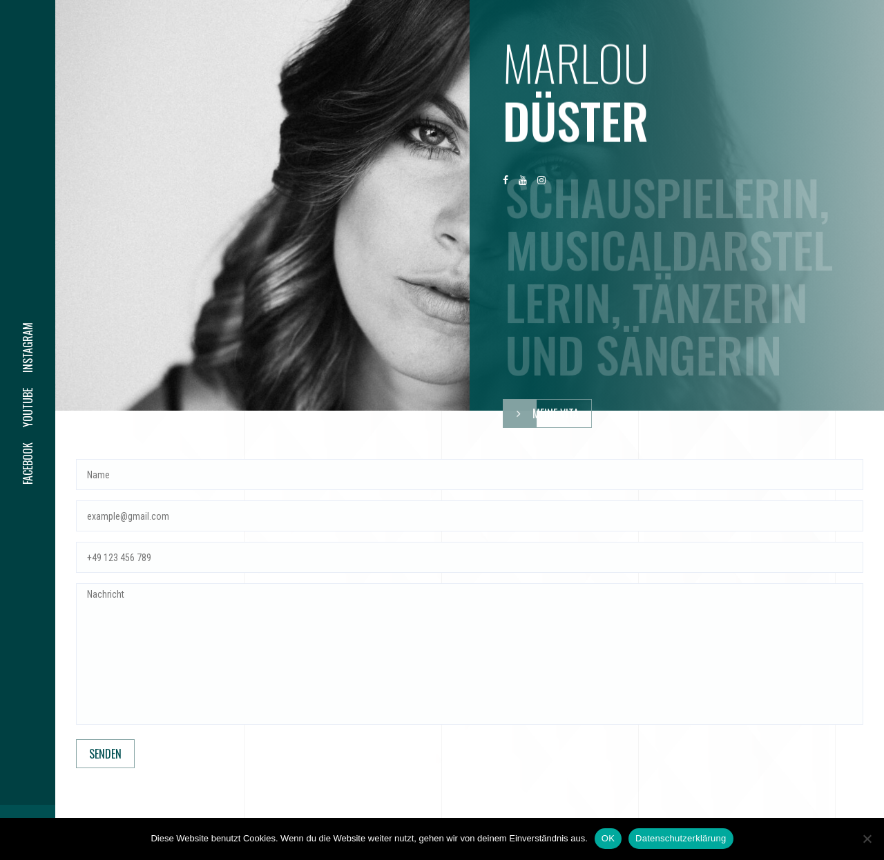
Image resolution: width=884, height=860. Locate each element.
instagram (27, 347)
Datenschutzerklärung (680, 838)
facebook (27, 463)
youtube (27, 407)
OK (608, 838)
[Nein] (867, 839)
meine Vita (541, 413)
